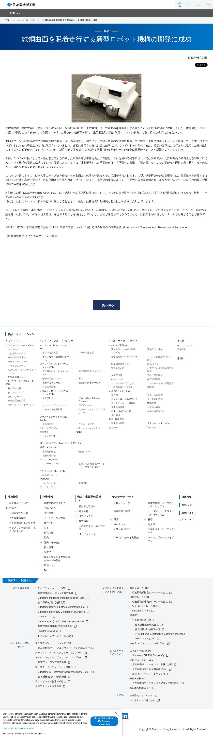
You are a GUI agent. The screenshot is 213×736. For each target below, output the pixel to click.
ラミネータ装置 (86, 424)
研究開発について (18, 503)
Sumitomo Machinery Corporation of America (61, 612)
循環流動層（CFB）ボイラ (124, 357)
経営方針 (83, 508)
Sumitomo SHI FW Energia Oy (148, 655)
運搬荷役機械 (49, 452)
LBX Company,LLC (145, 639)
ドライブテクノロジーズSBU (50, 588)
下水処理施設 (153, 407)
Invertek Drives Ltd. (48, 631)
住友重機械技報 (17, 518)
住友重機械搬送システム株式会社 (150, 593)
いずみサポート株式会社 (143, 700)
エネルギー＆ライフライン (123, 341)
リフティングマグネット (54, 406)
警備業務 (181, 350)
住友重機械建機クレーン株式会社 (150, 602)
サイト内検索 (199, 4)
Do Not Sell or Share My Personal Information (104, 721)
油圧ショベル (49, 484)
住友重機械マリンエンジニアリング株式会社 (155, 683)
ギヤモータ (13, 350)
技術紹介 (14, 508)
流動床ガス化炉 (155, 350)
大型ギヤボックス (17, 354)
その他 (180, 341)
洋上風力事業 (117, 407)
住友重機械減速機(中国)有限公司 (55, 626)
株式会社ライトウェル (141, 696)
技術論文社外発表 (18, 513)
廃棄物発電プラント (121, 364)
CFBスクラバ (117, 380)
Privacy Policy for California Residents (18, 728)
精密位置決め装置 (17, 401)
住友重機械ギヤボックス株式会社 (55, 593)
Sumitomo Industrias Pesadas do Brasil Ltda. (61, 598)
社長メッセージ (122, 503)
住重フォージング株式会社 (52, 662)
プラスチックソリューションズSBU (54, 667)
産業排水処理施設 (156, 411)
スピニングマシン (48, 428)
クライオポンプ (15, 393)
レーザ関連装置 (86, 353)
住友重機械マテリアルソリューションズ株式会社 (64, 648)
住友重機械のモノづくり (22, 523)
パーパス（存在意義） (56, 518)
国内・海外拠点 (52, 543)
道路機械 (83, 484)
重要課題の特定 (122, 512)
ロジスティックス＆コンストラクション (61, 443)
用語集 (180, 359)
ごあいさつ (50, 508)
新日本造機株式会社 (140, 688)
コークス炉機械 (155, 399)
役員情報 (48, 533)
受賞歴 (47, 552)
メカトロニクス (13, 341)
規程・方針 (50, 566)
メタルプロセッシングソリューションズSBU (59, 658)
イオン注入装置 (50, 353)
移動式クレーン (50, 475)
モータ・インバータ (18, 362)
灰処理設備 (116, 376)
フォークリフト (47, 488)
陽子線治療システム (52, 379)
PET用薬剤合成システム (90, 372)
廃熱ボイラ (152, 364)
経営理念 (48, 523)
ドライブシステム (17, 366)
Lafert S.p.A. (44, 617)
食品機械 (115, 415)
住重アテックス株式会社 (48, 687)
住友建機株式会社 (141, 620)
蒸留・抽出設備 (155, 395)
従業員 (151, 524)
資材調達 (48, 548)
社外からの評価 (122, 530)
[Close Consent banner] (116, 713)
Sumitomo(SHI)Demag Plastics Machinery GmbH (63, 672)
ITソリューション (186, 346)
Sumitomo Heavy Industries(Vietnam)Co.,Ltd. (61, 607)
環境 (116, 520)
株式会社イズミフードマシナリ (148, 674)
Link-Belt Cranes (141, 611)
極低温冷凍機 (14, 389)
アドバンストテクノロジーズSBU (53, 636)
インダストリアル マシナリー (56, 341)
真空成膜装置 (49, 387)
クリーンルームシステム (88, 428)
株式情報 (83, 518)
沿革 (46, 528)
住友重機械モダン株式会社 (52, 677)
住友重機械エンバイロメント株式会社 (152, 664)
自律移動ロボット (17, 377)
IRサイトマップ (87, 531)
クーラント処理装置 (52, 410)
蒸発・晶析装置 (155, 376)
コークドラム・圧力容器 (123, 403)
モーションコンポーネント (21, 405)
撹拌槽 (114, 395)
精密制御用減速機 (17, 358)
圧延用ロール (85, 406)
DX (45, 570)
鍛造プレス (47, 398)
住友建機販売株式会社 (147, 625)
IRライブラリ (86, 513)
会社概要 (48, 513)
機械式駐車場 (49, 456)
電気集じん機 (117, 368)
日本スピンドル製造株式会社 (50, 682)
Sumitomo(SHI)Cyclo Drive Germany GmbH (61, 622)
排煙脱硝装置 (153, 380)
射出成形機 (47, 424)
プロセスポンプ (152, 428)
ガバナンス (119, 524)
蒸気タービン (115, 428)
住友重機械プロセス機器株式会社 (150, 669)
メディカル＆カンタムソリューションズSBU (59, 653)
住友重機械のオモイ (54, 503)
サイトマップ (186, 520)
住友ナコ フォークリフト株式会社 (148, 643)
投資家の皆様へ (87, 503)
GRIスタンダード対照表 (126, 538)
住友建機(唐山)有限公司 (147, 630)
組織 (46, 538)
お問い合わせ (189, 4)
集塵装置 (44, 432)
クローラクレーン (51, 464)
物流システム (85, 452)
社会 (150, 520)
